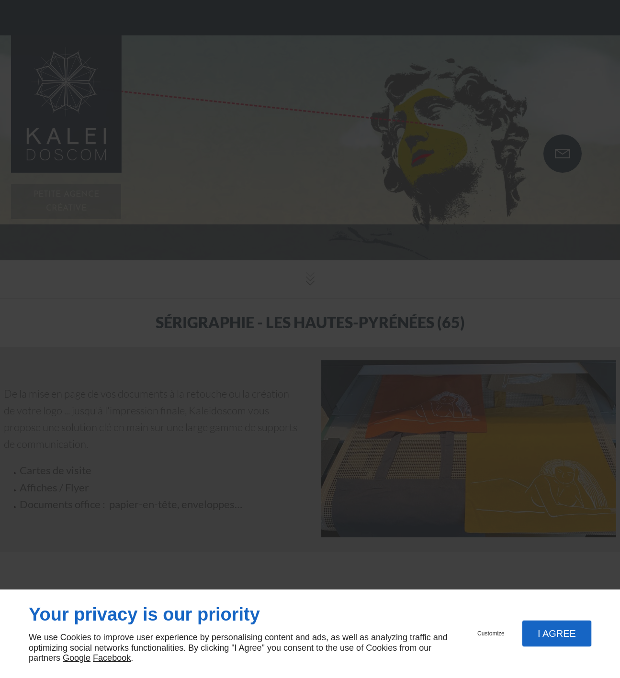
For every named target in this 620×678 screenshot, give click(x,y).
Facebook (112, 658)
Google (76, 658)
